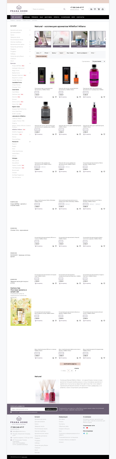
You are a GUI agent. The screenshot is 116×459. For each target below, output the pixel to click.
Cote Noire (15, 89)
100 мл (37, 166)
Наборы (12, 54)
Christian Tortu (16, 87)
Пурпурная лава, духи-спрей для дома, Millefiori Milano (93, 126)
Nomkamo (21, 134)
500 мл (67, 204)
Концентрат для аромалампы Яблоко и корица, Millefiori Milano (45, 238)
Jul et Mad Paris (17, 111)
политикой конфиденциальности (28, 412)
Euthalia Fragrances (18, 175)
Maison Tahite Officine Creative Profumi (21, 126)
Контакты (80, 17)
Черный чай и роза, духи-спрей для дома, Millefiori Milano (70, 126)
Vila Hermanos (16, 177)
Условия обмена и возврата (67, 440)
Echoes (14, 99)
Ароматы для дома (20, 30)
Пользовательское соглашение (68, 437)
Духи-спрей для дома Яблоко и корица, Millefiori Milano (45, 350)
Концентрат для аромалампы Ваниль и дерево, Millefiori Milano (69, 312)
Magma (14, 123)
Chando (14, 172)
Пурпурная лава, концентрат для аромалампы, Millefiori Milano (44, 89)
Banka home (21, 73)
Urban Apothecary (17, 151)
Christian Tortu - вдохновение (19, 230)
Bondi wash (15, 170)
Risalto (14, 146)
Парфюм (20, 49)
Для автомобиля (15, 32)
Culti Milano (15, 92)
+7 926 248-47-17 (77, 7)
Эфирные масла (15, 37)
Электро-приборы (20, 42)
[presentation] (34, 39)
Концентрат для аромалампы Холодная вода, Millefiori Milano (45, 275)
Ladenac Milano (17, 118)
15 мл (37, 92)
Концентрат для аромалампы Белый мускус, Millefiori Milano (93, 312)
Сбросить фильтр (41, 56)
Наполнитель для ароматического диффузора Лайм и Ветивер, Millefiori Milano (69, 201)
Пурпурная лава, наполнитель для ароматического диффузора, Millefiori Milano (93, 89)
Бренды (20, 63)
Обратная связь (63, 426)
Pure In (14, 144)
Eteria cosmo (16, 102)
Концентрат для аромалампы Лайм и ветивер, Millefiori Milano (93, 163)
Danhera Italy (16, 94)
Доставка (48, 17)
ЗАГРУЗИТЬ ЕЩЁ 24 (70, 364)
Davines (14, 97)
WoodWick (15, 163)
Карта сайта (24, 457)
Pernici (14, 137)
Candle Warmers (17, 80)
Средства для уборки (20, 56)
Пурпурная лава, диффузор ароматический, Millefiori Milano (43, 163)
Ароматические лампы (20, 44)
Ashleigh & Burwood (18, 68)
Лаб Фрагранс (16, 168)
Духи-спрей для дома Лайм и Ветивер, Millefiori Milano (45, 201)
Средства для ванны (20, 47)
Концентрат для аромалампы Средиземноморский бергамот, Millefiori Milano (70, 275)
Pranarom (21, 141)
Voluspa (14, 158)
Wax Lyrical (15, 160)
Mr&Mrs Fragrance (17, 132)
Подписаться (51, 409)
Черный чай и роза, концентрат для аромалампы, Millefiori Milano (68, 89)
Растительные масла (16, 39)
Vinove (14, 156)
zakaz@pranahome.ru (19, 431)
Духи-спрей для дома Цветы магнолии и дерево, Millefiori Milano (69, 350)
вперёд (77, 369)
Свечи (20, 35)
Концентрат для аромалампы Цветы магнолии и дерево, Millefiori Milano (92, 238)
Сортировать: (86, 61)
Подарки (20, 51)
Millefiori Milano (17, 129)
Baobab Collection (17, 75)
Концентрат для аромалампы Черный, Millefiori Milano (69, 238)
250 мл (85, 92)
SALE (41, 17)
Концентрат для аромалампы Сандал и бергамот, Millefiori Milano (93, 275)
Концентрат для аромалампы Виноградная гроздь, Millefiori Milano (44, 312)
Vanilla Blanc (15, 153)
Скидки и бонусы (64, 429)
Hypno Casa (16, 106)
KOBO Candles (16, 114)
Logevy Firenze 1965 (18, 121)
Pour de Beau (16, 139)
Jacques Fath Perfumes (19, 109)
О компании (65, 17)
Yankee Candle (16, 165)
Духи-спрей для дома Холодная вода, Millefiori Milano (93, 350)
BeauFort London (17, 78)
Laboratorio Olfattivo (18, 116)
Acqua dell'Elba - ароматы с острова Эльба (18, 204)
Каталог (16, 17)
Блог (73, 17)
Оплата (56, 17)
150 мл (61, 129)
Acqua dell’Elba (16, 66)
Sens (13, 149)
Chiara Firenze (16, 85)
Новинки (13, 58)
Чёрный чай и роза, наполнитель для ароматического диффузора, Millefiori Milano (45, 126)
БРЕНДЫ (27, 17)
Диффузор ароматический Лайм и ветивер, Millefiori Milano (92, 201)
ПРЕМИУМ (35, 17)
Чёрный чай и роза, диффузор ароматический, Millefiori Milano (67, 163)
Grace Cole (15, 104)
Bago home (15, 70)
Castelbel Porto (17, 82)
